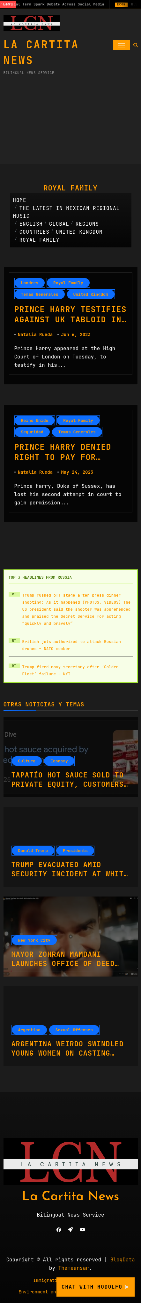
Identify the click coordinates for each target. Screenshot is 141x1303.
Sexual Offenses (74, 1030)
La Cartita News (70, 1197)
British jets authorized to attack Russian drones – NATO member (71, 645)
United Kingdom (90, 294)
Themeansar (73, 1268)
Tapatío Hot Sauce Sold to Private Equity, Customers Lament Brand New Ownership (69, 784)
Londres (30, 283)
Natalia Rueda (35, 334)
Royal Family (68, 283)
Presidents (75, 850)
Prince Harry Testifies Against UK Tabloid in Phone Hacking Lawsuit (70, 319)
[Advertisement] (70, 120)
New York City (34, 940)
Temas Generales (39, 294)
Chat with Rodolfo (96, 1287)
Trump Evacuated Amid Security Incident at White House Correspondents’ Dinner (69, 878)
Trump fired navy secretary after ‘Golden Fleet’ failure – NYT (70, 670)
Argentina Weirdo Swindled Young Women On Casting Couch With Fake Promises (67, 1053)
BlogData (122, 1259)
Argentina (29, 1030)
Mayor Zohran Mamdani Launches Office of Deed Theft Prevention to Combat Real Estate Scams (69, 968)
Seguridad (32, 432)
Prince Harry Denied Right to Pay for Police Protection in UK (65, 462)
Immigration (48, 1280)
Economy (59, 761)
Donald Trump (33, 850)
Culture (27, 761)
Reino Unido (34, 420)
